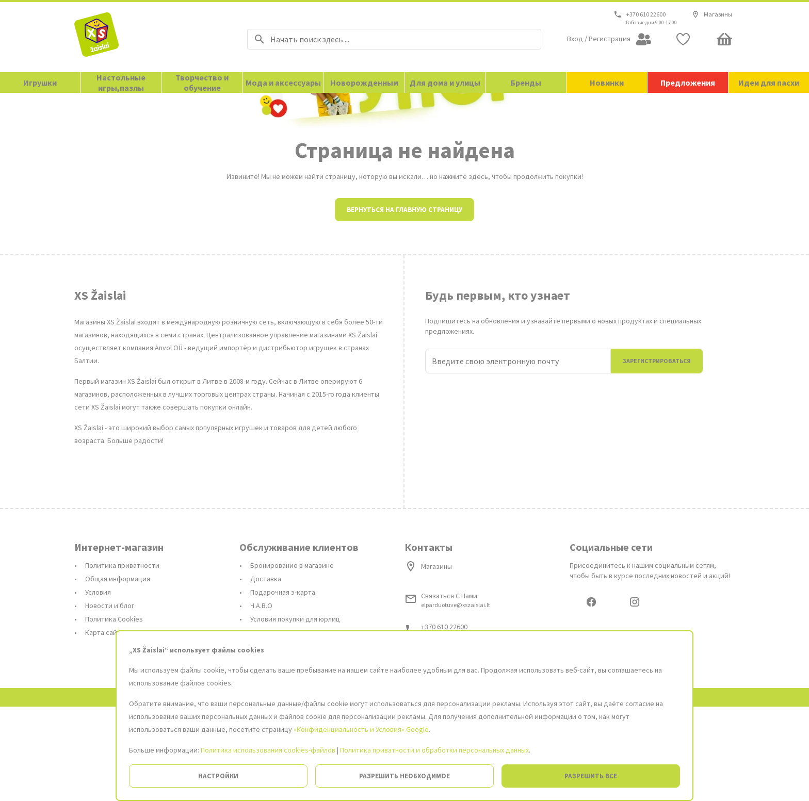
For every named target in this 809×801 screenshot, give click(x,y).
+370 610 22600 (646, 14)
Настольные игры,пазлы (120, 82)
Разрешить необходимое (404, 776)
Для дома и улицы (445, 82)
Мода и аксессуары (283, 82)
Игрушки (40, 82)
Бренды (525, 82)
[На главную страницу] (147, 37)
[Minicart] (724, 39)
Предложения (687, 82)
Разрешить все (590, 776)
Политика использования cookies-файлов (268, 750)
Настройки (218, 776)
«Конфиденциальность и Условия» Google (361, 729)
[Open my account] (609, 39)
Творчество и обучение (202, 82)
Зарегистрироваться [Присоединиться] (657, 453)
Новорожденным (364, 82)
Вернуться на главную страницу (404, 302)
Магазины (711, 14)
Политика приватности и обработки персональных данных (434, 750)
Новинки (607, 82)
